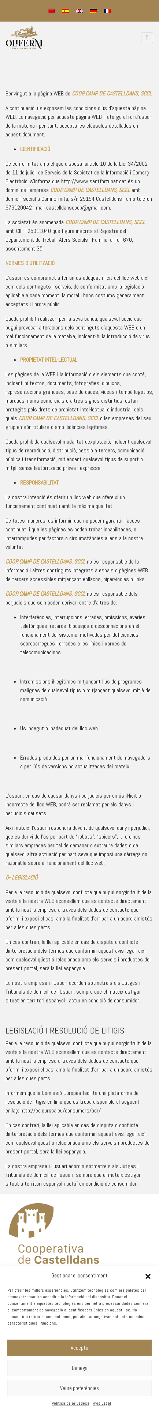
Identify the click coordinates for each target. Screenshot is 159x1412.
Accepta (79, 1347)
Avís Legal (102, 1403)
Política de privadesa (70, 1403)
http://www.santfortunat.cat (93, 181)
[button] (148, 1275)
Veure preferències (79, 1388)
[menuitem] (52, 11)
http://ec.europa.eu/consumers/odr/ (61, 1110)
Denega (80, 1367)
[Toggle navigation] (147, 37)
